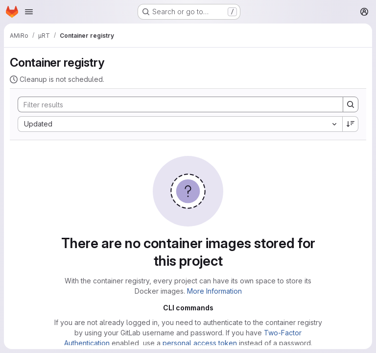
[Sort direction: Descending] (350, 124)
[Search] (176, 104)
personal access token (200, 343)
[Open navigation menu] (29, 12)
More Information (214, 291)
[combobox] (180, 124)
